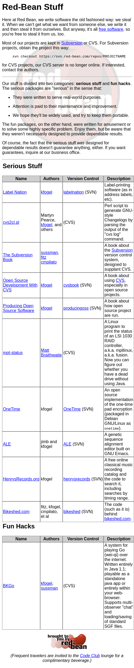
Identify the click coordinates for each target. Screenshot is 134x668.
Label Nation (15, 193)
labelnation (73, 193)
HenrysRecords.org (21, 480)
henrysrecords (76, 480)
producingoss (76, 309)
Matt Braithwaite (51, 353)
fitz (43, 258)
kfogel (46, 193)
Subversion (71, 43)
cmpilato (49, 263)
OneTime (11, 410)
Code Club (90, 656)
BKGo (8, 586)
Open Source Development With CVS (20, 286)
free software (111, 29)
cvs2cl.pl (11, 223)
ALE (7, 445)
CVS (120, 281)
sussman (49, 253)
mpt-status (13, 353)
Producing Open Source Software (18, 309)
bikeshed (71, 512)
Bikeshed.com (16, 512)
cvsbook (71, 286)
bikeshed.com (117, 519)
